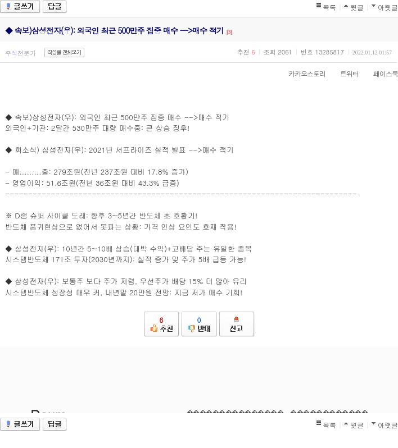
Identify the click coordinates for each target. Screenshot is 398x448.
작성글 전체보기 (64, 52)
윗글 (357, 7)
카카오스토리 (301, 73)
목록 (329, 7)
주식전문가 (20, 53)
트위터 (344, 73)
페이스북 (380, 73)
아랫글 (388, 7)
